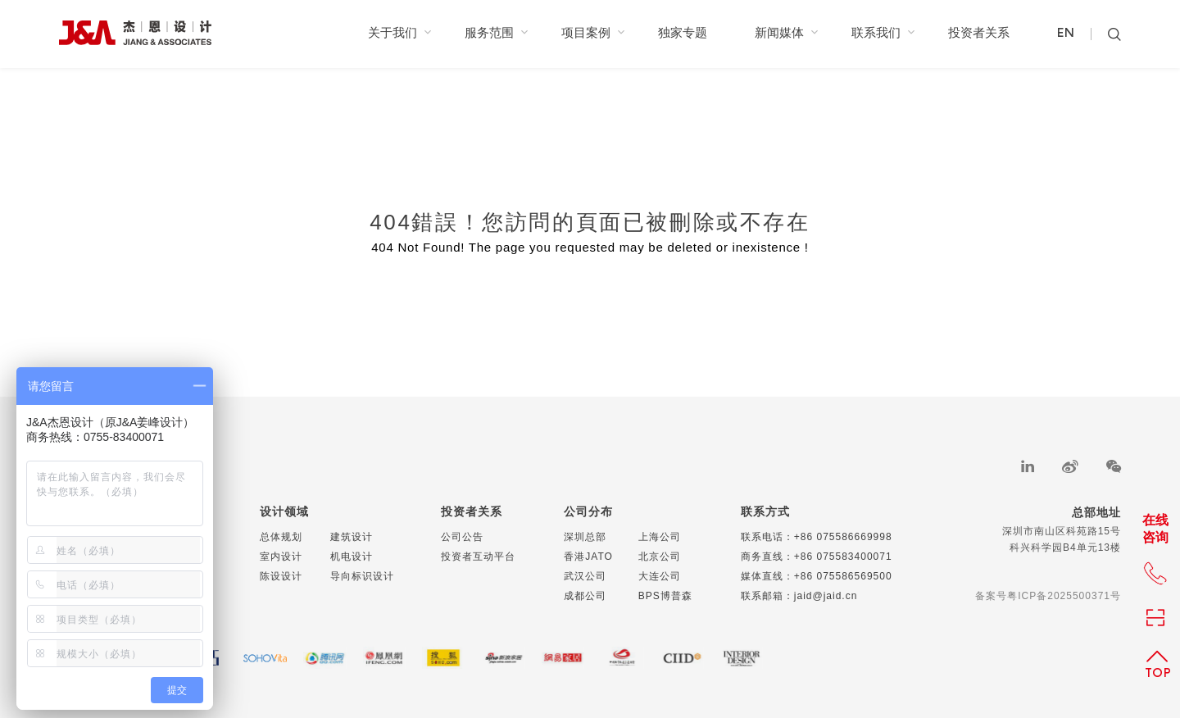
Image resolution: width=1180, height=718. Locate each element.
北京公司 (659, 556)
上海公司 (659, 537)
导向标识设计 (362, 576)
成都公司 (585, 596)
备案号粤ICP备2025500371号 (1048, 596)
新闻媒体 (786, 32)
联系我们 (882, 32)
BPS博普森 (665, 596)
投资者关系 (979, 32)
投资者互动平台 (478, 556)
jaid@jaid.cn (826, 596)
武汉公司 (585, 576)
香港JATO (588, 556)
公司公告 (462, 537)
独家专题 (682, 32)
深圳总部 (585, 537)
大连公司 (659, 576)
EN (1065, 33)
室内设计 (281, 556)
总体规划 (281, 537)
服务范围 (496, 32)
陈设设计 (281, 576)
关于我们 (399, 32)
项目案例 (592, 32)
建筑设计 (351, 537)
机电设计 (351, 556)
